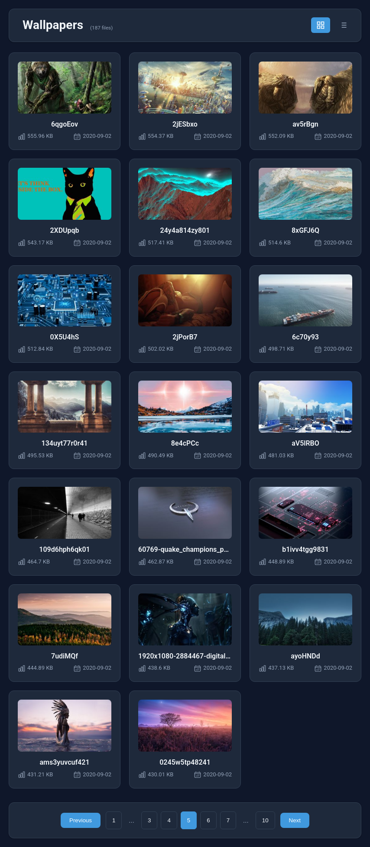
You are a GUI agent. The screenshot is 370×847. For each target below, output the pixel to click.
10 (265, 820)
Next (295, 820)
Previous (80, 820)
